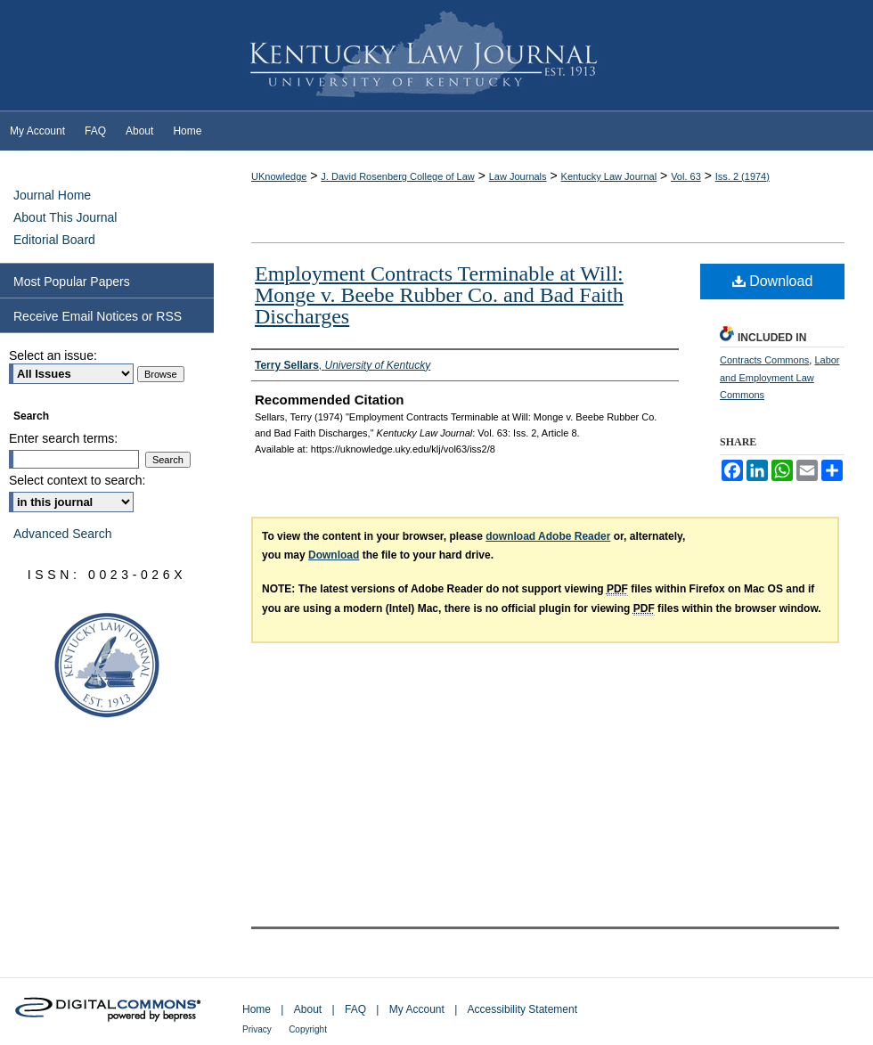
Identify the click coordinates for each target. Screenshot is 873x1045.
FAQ (355, 1009)
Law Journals (518, 176)
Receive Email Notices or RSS (97, 316)
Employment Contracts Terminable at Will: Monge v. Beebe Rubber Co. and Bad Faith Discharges (439, 295)
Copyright (308, 1029)
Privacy (257, 1029)
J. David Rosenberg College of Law (397, 176)
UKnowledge (278, 176)
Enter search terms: (63, 438)
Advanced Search (62, 534)
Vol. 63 (686, 176)
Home (256, 1009)
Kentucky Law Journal (436, 56)
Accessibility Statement (522, 1009)
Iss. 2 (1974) (742, 176)
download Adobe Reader (547, 536)
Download (772, 281)
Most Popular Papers (71, 281)
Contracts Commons (764, 360)
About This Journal (65, 217)
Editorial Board (54, 240)
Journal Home (52, 195)
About (308, 1009)
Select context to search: (77, 480)
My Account (417, 1009)
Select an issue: (53, 355)
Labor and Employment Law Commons (780, 378)
